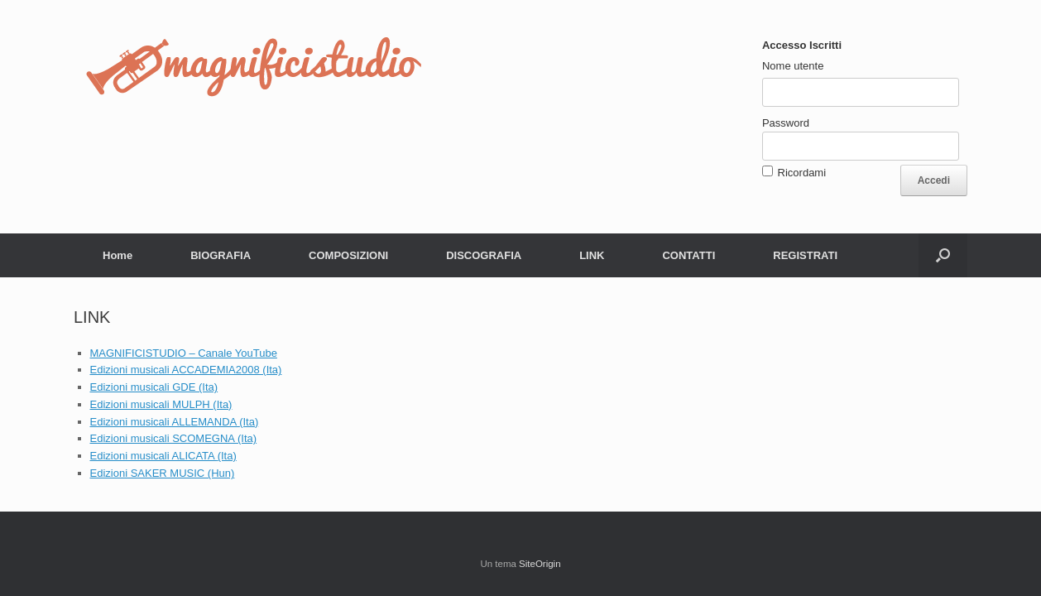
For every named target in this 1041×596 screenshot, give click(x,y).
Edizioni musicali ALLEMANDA (165, 422)
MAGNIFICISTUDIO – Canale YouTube (183, 353)
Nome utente (792, 66)
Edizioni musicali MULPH (151, 404)
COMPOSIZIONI (348, 255)
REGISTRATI (805, 255)
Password (785, 123)
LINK (591, 255)
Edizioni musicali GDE (144, 387)
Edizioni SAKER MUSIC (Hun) (162, 473)
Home (117, 255)
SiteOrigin (540, 564)
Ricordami (802, 172)
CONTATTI (688, 255)
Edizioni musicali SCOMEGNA (163, 438)
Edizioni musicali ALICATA (154, 455)
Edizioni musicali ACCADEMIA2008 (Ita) (186, 369)
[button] (943, 255)
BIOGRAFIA (220, 255)
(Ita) (208, 387)
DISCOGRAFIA (483, 255)
